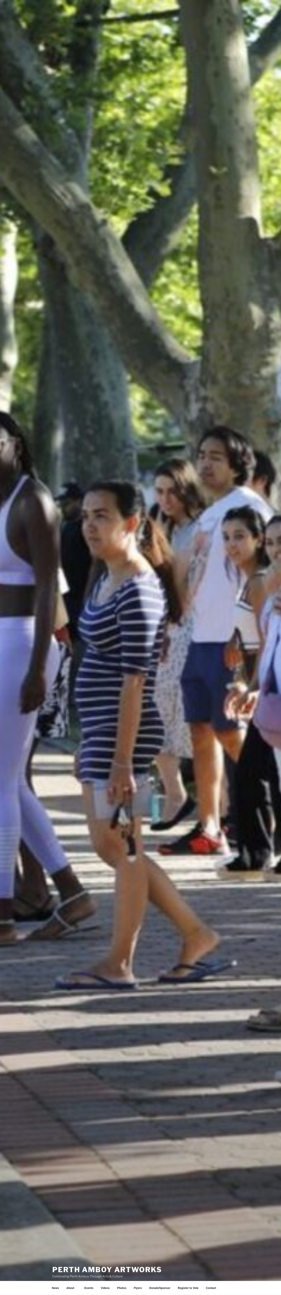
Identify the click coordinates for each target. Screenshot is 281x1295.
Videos (105, 1288)
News (55, 1288)
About (72, 1288)
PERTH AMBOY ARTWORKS (107, 1262)
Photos (121, 1288)
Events (88, 1288)
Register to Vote (188, 1288)
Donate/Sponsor (159, 1288)
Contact (211, 1288)
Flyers (138, 1288)
